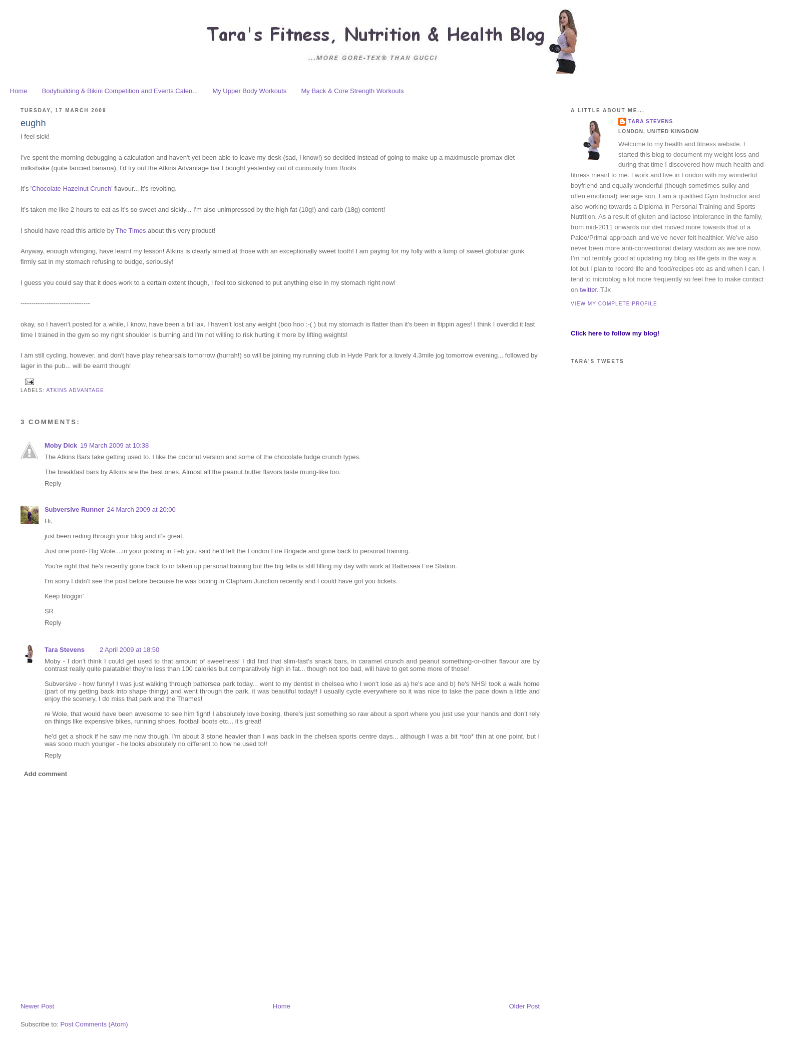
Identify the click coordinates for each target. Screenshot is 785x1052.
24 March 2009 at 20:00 (141, 509)
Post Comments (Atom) (94, 1024)
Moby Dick (61, 445)
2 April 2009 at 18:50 (129, 649)
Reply (53, 483)
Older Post (524, 1006)
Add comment (45, 774)
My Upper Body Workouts (249, 91)
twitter (588, 289)
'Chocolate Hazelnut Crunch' (73, 188)
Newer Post (37, 1006)
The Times (131, 230)
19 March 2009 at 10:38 (114, 445)
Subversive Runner (74, 509)
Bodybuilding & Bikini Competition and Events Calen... (120, 91)
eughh (33, 123)
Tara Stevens (65, 649)
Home (19, 91)
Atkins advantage (75, 390)
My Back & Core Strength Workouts (352, 91)
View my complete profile (614, 303)
